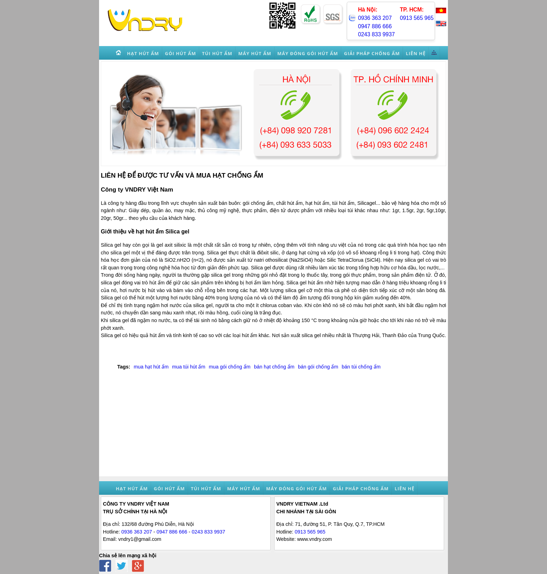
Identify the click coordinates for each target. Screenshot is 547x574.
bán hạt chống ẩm (274, 367)
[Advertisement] (273, 427)
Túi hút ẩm (206, 488)
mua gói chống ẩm (229, 367)
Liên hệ (404, 488)
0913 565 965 (417, 18)
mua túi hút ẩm (188, 367)
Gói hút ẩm (169, 488)
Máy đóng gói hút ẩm (296, 488)
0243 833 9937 (376, 34)
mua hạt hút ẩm (151, 367)
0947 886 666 (375, 26)
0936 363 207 (375, 18)
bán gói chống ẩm (318, 367)
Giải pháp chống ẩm (361, 488)
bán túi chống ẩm (361, 367)
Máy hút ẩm (243, 488)
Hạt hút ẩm (132, 488)
